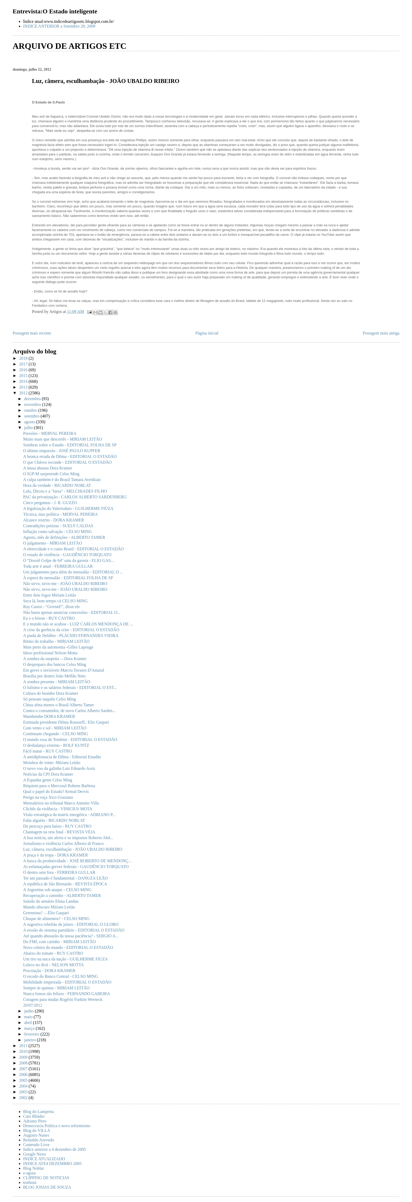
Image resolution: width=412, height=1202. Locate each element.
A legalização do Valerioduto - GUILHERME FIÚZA (68, 508)
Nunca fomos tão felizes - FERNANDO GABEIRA (66, 993)
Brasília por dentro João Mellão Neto (54, 676)
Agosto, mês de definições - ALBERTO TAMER (64, 537)
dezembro (33, 398)
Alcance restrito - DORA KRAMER (53, 520)
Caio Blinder (34, 1116)
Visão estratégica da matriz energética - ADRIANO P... (69, 814)
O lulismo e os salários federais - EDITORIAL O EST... (70, 687)
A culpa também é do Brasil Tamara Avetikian (62, 479)
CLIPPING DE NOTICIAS (46, 1177)
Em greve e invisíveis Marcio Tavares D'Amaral (63, 670)
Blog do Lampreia (38, 1111)
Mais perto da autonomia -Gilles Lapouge (58, 647)
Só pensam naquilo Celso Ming (49, 699)
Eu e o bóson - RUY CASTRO (49, 618)
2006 (24, 1074)
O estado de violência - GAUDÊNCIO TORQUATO (67, 554)
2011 (23, 1045)
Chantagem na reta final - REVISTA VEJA (59, 832)
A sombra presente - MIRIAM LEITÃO (56, 682)
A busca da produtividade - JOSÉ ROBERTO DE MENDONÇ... (77, 861)
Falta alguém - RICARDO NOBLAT (54, 820)
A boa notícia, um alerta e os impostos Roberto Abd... (68, 837)
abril (28, 1022)
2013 (24, 387)
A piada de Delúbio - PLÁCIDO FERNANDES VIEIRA (71, 635)
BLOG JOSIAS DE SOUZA (47, 1187)
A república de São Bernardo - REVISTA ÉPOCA (65, 884)
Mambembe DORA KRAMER (49, 716)
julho (29, 427)
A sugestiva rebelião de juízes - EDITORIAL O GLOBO (71, 924)
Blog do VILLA (36, 1130)
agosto (30, 422)
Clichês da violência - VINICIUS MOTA (57, 809)
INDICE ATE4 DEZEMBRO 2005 (52, 1163)
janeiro (30, 1040)
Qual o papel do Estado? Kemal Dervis (56, 791)
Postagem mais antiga (381, 333)
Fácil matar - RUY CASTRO (47, 751)
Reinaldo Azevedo (38, 1140)
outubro (31, 410)
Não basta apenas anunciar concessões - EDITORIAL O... (72, 612)
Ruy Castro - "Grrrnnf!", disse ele (51, 606)
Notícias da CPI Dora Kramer (48, 774)
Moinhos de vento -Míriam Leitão (51, 762)
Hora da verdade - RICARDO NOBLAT (57, 485)
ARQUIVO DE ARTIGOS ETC (69, 46)
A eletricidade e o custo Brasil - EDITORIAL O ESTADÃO (73, 549)
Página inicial (207, 333)
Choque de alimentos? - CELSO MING (56, 918)
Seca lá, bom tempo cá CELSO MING (55, 601)
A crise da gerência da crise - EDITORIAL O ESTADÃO (71, 630)
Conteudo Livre (36, 1144)
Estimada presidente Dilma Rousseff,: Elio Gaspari (66, 722)
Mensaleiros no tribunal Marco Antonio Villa (61, 803)
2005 (24, 1080)
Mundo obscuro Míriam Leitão (49, 907)
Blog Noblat (33, 1168)
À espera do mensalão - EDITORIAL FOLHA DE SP (68, 578)
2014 (24, 381)
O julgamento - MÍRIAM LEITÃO (52, 543)
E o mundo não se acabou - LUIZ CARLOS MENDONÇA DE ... (78, 624)
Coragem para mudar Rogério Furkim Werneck (62, 999)
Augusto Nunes (36, 1135)
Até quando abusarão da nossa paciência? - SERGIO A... (71, 936)
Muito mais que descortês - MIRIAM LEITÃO (62, 439)
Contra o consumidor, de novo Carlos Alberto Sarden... (69, 710)
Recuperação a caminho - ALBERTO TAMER (62, 895)
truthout (30, 1182)
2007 (24, 1069)
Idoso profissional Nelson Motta (50, 653)
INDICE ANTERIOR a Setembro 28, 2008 (59, 26)
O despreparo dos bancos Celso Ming (54, 664)
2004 (24, 1086)
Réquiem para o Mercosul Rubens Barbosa (59, 785)
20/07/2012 (32, 1005)
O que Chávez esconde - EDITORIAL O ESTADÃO (67, 462)
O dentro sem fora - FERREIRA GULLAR (59, 872)
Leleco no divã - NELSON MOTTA (53, 965)
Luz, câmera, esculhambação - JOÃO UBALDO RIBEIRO (72, 849)
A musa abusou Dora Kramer (47, 468)
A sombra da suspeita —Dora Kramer (54, 658)
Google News (34, 1154)
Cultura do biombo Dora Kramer (50, 693)
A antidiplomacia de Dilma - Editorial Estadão (62, 757)
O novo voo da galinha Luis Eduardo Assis (59, 768)
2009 (24, 1057)
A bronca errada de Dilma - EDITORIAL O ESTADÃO (70, 456)
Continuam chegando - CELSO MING (55, 733)
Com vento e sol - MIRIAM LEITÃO (54, 728)
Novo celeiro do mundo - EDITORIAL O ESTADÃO (68, 947)
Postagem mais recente (32, 333)
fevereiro (32, 1034)
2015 (24, 375)
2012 (24, 393)
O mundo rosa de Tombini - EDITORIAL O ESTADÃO (70, 739)
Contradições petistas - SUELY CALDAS (58, 526)
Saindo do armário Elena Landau (51, 901)
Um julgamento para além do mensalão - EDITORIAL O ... (73, 572)
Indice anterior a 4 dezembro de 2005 (54, 1149)
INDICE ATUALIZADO (44, 1159)
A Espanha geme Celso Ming (47, 780)
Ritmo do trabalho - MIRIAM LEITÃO (56, 641)
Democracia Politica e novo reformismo (56, 1125)
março (30, 1028)
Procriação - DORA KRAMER (49, 970)
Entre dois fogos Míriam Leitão (49, 595)
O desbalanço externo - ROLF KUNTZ (56, 745)
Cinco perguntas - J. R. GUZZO (50, 502)
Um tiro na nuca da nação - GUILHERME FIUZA (65, 959)
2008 (24, 1063)
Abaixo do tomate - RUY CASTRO (53, 953)
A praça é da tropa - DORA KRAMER (55, 855)
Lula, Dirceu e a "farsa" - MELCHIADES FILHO (65, 491)
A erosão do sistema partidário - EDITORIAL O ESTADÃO (73, 930)
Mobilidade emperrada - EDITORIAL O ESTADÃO (67, 982)
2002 (24, 1097)
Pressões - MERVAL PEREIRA (49, 433)
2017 (24, 364)
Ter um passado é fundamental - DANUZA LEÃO (65, 878)
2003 (24, 1092)
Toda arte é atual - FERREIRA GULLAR (58, 566)
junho (29, 1011)
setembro (32, 416)
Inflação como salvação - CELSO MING (57, 531)
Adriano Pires (34, 1121)
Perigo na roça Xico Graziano (48, 797)
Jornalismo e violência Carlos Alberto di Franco (63, 843)
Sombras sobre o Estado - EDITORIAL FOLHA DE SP (70, 445)
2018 (24, 358)
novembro (33, 404)
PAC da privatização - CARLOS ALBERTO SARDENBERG (75, 497)
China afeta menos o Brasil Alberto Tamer (58, 705)
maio (29, 1017)
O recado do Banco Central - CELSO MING (60, 976)
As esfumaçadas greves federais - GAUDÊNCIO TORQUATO (76, 866)
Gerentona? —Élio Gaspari (46, 913)
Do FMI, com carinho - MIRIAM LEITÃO (59, 941)
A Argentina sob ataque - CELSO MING (57, 889)
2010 (24, 1051)
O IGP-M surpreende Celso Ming (51, 474)
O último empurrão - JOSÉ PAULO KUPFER (61, 450)
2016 (24, 370)
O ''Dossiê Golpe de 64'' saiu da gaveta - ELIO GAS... (68, 560)
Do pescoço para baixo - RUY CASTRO (57, 826)
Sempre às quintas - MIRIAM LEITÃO (56, 988)
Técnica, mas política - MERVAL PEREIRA (60, 514)
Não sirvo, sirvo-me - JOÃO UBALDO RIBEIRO (65, 583)
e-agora (29, 1173)
